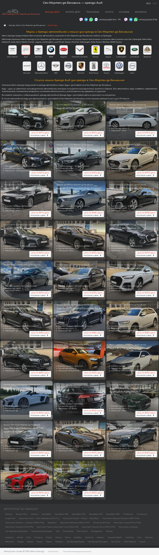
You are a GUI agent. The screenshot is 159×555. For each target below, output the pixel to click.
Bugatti (64, 59)
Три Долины (142, 516)
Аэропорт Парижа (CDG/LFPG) (19, 529)
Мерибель (52, 525)
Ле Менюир (128, 516)
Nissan (68, 75)
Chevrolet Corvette (80, 59)
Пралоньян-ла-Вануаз (128, 529)
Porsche (81, 75)
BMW (51, 59)
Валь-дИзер (68, 533)
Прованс (59, 544)
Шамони (34, 516)
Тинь (58, 533)
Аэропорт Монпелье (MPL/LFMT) (75, 525)
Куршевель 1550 (79, 516)
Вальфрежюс (97, 533)
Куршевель (46, 516)
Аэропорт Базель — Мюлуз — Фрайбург (81, 521)
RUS (148, 3)
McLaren (26, 75)
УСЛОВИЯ (126, 13)
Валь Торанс (82, 533)
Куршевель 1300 (61, 516)
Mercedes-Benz (41, 75)
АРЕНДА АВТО (54, 13)
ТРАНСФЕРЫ (95, 13)
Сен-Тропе (115, 544)
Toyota (106, 75)
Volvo (132, 75)
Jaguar (108, 59)
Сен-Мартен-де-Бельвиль (16, 533)
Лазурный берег (115, 540)
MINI (55, 75)
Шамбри (78, 540)
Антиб (20, 540)
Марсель (149, 540)
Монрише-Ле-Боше (101, 525)
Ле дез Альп (10, 521)
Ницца (39, 544)
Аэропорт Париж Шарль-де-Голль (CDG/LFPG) (57, 529)
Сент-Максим (130, 544)
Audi (26, 59)
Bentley (38, 59)
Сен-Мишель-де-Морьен (41, 533)
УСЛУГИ (112, 13)
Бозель (58, 540)
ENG (155, 3)
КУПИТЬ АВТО (75, 13)
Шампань (89, 540)
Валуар (109, 533)
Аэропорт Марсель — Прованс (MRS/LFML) (24, 525)
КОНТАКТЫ (143, 13)
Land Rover (134, 59)
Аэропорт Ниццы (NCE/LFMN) (127, 525)
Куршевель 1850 (113, 516)
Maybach (147, 59)
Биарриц (38, 540)
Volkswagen (119, 75)
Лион (139, 540)
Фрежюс (100, 540)
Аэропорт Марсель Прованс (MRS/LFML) (120, 521)
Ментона (9, 544)
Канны (68, 540)
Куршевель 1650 (96, 516)
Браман (8, 516)
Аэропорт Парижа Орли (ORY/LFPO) (98, 529)
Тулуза (142, 544)
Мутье (30, 544)
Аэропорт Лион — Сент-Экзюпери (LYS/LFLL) (39, 521)
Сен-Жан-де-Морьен (75, 544)
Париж (49, 544)
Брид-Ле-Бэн (21, 516)
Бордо (49, 540)
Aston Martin (12, 59)
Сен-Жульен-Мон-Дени (98, 544)
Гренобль (129, 540)
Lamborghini (121, 59)
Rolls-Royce (93, 75)
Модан (20, 544)
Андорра (9, 540)
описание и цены (40, 135)
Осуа (28, 540)
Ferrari (95, 59)
